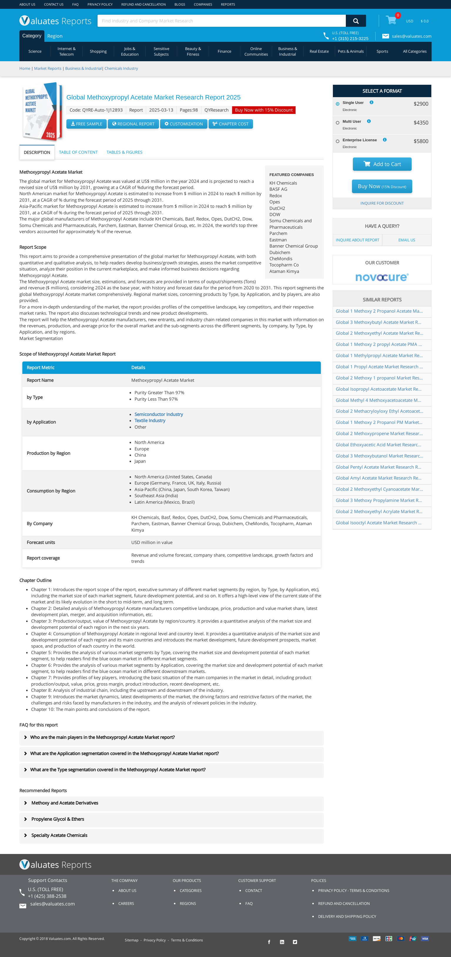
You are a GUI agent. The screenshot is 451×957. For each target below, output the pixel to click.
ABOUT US (27, 4)
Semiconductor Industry (159, 414)
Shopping (98, 51)
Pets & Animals (351, 51)
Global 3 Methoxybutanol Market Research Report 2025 (380, 456)
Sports (382, 51)
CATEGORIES (191, 890)
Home (24, 68)
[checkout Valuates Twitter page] (298, 944)
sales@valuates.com (412, 36)
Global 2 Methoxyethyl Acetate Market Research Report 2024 (380, 333)
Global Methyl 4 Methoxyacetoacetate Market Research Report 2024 (380, 400)
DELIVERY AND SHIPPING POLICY (347, 916)
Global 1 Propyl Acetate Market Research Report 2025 (380, 366)
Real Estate (319, 51)
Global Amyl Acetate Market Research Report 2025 (380, 478)
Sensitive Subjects (161, 51)
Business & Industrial (287, 51)
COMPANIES (203, 4)
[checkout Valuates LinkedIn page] (285, 944)
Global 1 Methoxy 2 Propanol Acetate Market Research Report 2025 (380, 311)
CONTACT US (53, 4)
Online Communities (256, 51)
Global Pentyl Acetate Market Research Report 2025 (380, 467)
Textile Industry (150, 420)
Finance (224, 51)
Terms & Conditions (187, 940)
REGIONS (188, 903)
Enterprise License (360, 140)
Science (34, 51)
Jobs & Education (130, 51)
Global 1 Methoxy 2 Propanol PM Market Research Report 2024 (380, 422)
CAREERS (126, 903)
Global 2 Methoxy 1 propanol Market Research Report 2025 (380, 378)
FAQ (75, 4)
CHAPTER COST (231, 124)
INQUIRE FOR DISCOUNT (382, 203)
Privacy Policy (155, 940)
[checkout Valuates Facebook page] (272, 944)
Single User (353, 102)
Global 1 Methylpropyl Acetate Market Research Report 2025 (380, 355)
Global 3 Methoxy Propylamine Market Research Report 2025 (380, 500)
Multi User (352, 121)
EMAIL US (406, 240)
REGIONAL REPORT (133, 124)
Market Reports (47, 68)
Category (31, 35)
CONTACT (253, 890)
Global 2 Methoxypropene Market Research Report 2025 (380, 433)
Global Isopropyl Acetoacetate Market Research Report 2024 (380, 389)
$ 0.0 (425, 21)
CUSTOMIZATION (184, 124)
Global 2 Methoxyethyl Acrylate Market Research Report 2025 (380, 511)
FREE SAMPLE (86, 124)
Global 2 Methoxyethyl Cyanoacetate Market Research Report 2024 (380, 489)
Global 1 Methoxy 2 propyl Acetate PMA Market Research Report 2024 (380, 344)
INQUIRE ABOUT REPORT (357, 240)
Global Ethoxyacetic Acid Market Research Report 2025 (380, 444)
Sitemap (131, 940)
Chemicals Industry (121, 68)
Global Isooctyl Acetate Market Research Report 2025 (380, 522)
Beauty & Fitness (193, 51)
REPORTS (228, 4)
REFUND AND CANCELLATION (143, 4)
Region (55, 36)
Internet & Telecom (67, 51)
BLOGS (180, 4)
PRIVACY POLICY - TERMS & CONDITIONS (353, 890)
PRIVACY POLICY (100, 4)
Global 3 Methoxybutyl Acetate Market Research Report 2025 (380, 322)
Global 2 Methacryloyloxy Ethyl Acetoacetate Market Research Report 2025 (380, 411)
